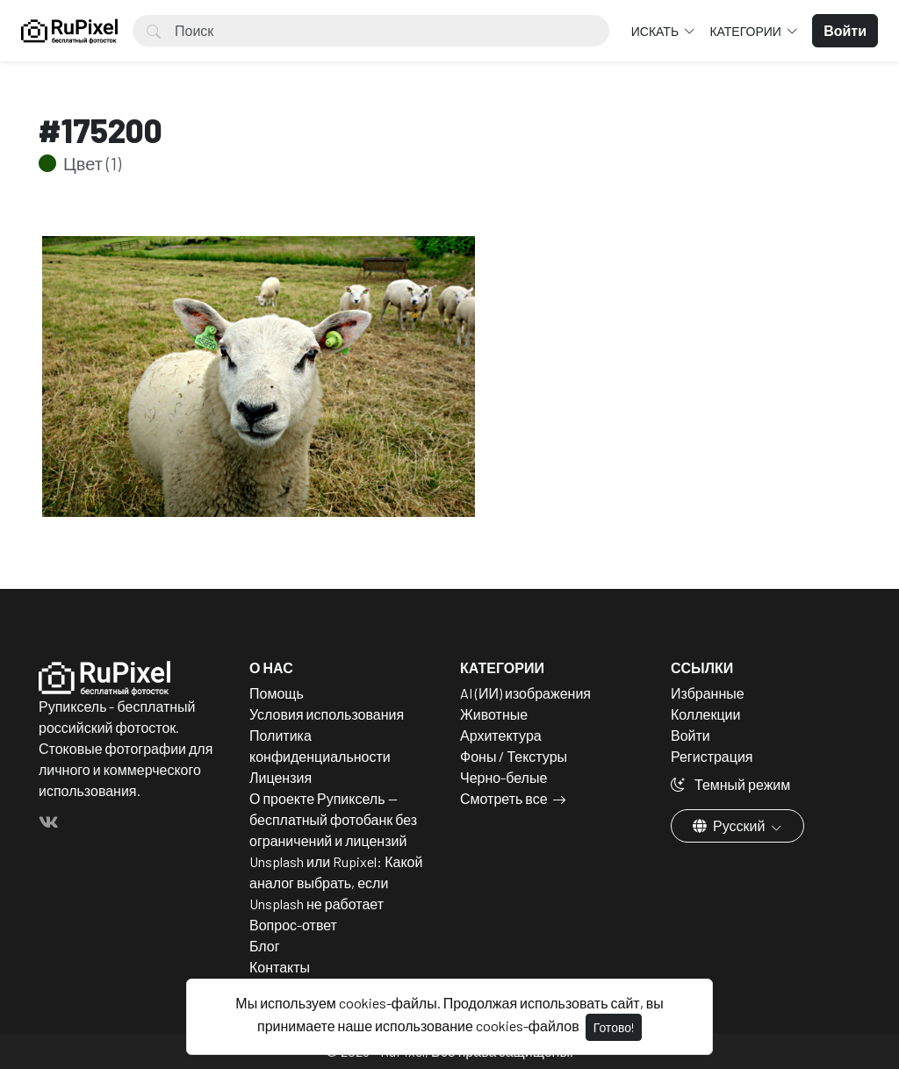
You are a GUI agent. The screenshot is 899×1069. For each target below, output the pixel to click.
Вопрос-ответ (293, 924)
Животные (494, 714)
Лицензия (280, 777)
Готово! (613, 1027)
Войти (690, 735)
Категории (746, 31)
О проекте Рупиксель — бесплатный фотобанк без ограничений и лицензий (333, 819)
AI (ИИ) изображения (525, 693)
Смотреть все (504, 798)
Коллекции (705, 714)
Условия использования (326, 714)
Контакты (279, 966)
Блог (264, 945)
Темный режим (730, 784)
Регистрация (712, 756)
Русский (730, 825)
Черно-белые (503, 777)
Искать (656, 31)
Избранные (707, 693)
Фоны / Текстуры (513, 756)
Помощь (276, 693)
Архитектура (501, 735)
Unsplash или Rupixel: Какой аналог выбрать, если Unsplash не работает (335, 882)
